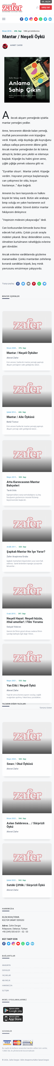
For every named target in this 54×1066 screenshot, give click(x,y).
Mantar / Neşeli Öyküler (22, 402)
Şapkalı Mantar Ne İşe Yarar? (26, 603)
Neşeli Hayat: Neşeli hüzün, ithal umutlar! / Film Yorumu (25, 672)
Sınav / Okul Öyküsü (20, 809)
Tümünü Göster (46, 708)
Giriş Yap (45, 8)
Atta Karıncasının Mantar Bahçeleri (23, 538)
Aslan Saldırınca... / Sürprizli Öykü (25, 873)
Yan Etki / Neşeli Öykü (21, 735)
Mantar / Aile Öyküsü (20, 466)
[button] (4, 18)
